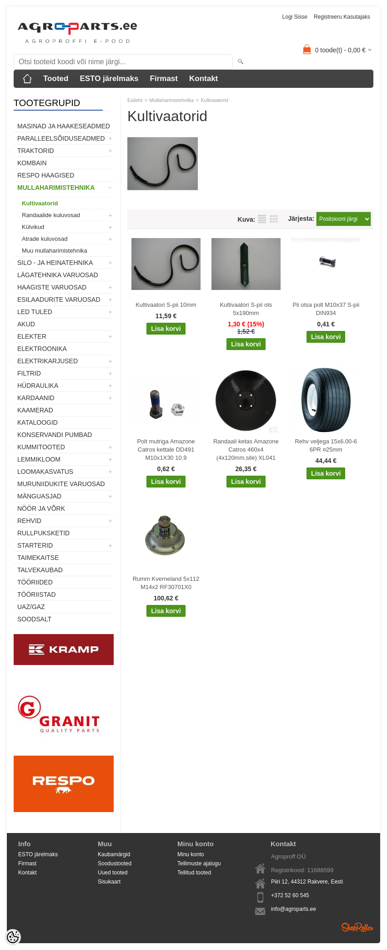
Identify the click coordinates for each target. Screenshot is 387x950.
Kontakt (203, 78)
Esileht (134, 100)
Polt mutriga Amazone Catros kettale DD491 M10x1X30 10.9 (166, 449)
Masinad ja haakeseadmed (63, 126)
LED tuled (34, 311)
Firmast (164, 78)
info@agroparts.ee (293, 909)
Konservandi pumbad (54, 434)
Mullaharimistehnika (56, 187)
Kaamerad (35, 410)
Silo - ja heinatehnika (55, 262)
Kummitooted (41, 447)
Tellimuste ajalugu (199, 863)
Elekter (31, 336)
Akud (26, 324)
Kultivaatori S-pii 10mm (166, 304)
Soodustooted (114, 863)
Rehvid (29, 520)
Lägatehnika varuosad (57, 275)
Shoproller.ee (357, 927)
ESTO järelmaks (109, 78)
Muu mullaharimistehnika (54, 250)
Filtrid (29, 373)
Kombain (32, 163)
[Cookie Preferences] (13, 937)
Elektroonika (42, 348)
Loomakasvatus (45, 471)
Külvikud (33, 227)
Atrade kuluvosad (44, 238)
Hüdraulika (37, 385)
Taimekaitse (38, 557)
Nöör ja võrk (41, 508)
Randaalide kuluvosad (51, 215)
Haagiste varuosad (51, 287)
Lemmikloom (38, 459)
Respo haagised (45, 175)
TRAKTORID (35, 150)
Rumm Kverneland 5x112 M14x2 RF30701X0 (166, 582)
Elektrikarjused (47, 361)
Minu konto (190, 854)
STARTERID (35, 545)
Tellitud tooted (194, 872)
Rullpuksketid (43, 533)
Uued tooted (112, 872)
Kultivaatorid (40, 203)
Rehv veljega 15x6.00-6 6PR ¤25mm (326, 445)
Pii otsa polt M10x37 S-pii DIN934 (325, 308)
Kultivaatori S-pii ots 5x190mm (246, 308)
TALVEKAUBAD (40, 570)
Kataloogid (37, 422)
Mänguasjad (39, 496)
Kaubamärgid (114, 854)
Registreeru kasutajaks (342, 17)
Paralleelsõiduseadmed (61, 138)
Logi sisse (294, 17)
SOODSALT (34, 619)
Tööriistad (36, 594)
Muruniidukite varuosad (61, 484)
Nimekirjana (262, 219)
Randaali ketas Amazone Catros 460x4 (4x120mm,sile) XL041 (246, 449)
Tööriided (35, 582)
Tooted (55, 78)
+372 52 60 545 (290, 895)
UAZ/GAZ (31, 606)
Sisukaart (109, 882)
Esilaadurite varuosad (59, 299)
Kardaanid (36, 397)
